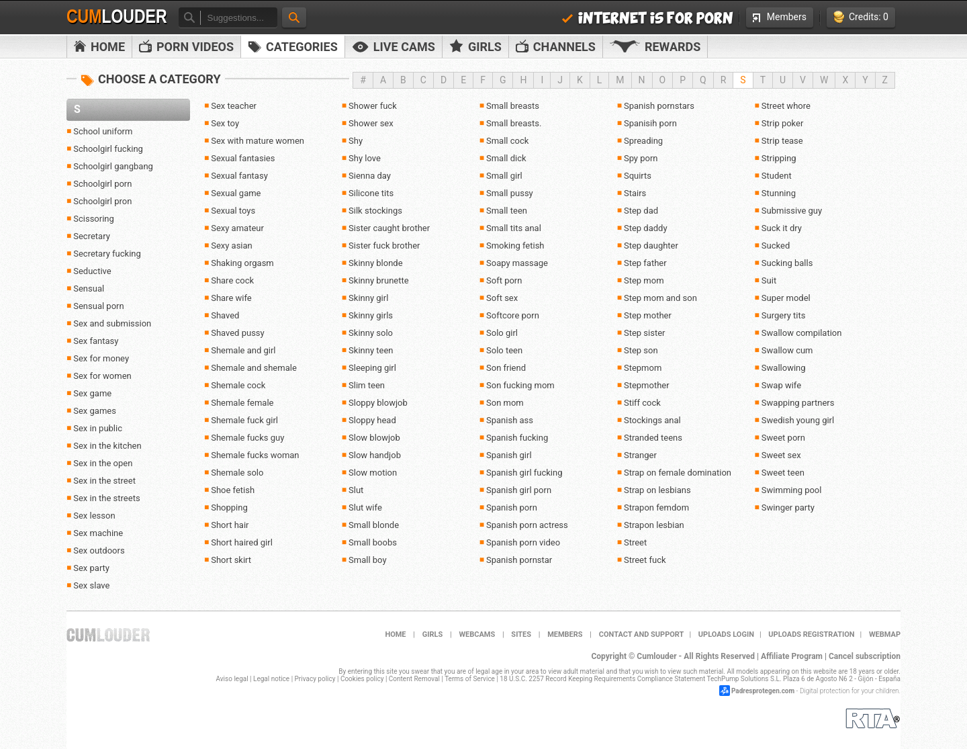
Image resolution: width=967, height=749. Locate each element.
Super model (786, 298)
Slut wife (365, 507)
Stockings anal (652, 420)
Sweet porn (783, 438)
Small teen (506, 211)
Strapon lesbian (654, 525)
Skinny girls (371, 315)
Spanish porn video (523, 542)
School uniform (102, 131)
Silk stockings (375, 211)
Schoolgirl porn (102, 184)
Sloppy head (372, 420)
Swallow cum (787, 350)
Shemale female (242, 403)
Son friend (506, 368)
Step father (645, 263)
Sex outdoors (98, 550)
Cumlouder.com (108, 635)
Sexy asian (231, 245)
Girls (475, 46)
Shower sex (371, 123)
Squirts (637, 176)
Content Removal (414, 678)
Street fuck (645, 560)
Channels (556, 47)
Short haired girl (242, 542)
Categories (293, 47)
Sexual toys (233, 211)
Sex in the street (104, 481)
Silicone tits (371, 193)
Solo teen (504, 350)
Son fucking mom (520, 385)
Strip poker (783, 123)
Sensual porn (98, 306)
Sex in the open (102, 463)
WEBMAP (885, 634)
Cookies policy (362, 678)
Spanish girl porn (518, 490)
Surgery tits (784, 315)
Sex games (94, 411)
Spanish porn (511, 507)
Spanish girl (509, 455)
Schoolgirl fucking (108, 149)
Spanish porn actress (527, 525)
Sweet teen (783, 473)
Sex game (92, 393)
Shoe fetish (233, 490)
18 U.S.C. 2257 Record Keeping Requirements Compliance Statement (602, 678)
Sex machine (98, 533)
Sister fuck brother (384, 245)
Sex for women (102, 376)
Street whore (786, 106)
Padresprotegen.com (762, 691)
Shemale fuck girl (244, 420)
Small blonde (374, 525)
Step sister (644, 333)
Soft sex (502, 298)
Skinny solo (371, 333)
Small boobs (373, 542)
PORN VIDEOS (186, 47)
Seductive (92, 271)
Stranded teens (653, 438)
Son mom (505, 403)
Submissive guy (792, 211)
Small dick (506, 158)
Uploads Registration (811, 634)
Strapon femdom (656, 507)
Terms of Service (470, 678)
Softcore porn (512, 315)
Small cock (507, 141)
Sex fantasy (95, 341)
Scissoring (93, 219)
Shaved (225, 315)
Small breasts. (513, 123)
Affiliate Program (792, 656)
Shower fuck (373, 106)
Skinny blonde (375, 263)
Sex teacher (234, 106)
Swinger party (788, 507)
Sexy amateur (237, 228)
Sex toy (225, 123)
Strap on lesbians (657, 490)
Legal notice (271, 678)
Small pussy (509, 193)
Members (780, 16)
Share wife (231, 298)
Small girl (504, 176)
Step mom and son (660, 298)
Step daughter (651, 245)
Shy (356, 141)
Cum (116, 17)
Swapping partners (798, 403)
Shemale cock (238, 385)
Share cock (232, 280)
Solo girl (502, 333)
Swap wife (781, 385)
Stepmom (642, 368)
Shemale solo (237, 473)
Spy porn (641, 158)
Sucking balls (787, 263)
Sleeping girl (372, 368)
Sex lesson (94, 516)
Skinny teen (371, 350)
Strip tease (782, 141)
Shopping (229, 507)
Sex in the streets (106, 498)
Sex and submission (112, 323)
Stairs (635, 193)
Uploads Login (726, 634)
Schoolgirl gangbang (113, 166)
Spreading (643, 141)
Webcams (477, 634)
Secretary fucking (107, 254)
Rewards (655, 47)
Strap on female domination (677, 473)
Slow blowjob (374, 438)
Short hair (229, 525)
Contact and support (641, 634)
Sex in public (97, 428)
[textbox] (238, 18)
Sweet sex (781, 455)
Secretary (91, 236)
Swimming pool (792, 490)
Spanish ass (509, 420)
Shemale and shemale (254, 368)
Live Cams (393, 47)
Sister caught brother (389, 228)
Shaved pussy (238, 333)
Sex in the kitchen (107, 446)
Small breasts (512, 106)
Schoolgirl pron (102, 201)
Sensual (88, 288)
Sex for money (101, 358)
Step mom (644, 280)
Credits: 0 (860, 17)
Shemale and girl (243, 350)
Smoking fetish (515, 245)
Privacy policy (315, 678)
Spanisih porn (650, 123)
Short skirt (231, 560)
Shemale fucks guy (247, 438)
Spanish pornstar (519, 560)
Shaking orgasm (242, 263)
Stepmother (647, 385)
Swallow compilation (802, 333)
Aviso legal (232, 678)
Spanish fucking (517, 438)
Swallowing (784, 368)
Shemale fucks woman (255, 455)
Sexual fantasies (243, 158)
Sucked (776, 245)
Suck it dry (782, 228)
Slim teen (367, 385)
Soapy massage (517, 263)
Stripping (779, 158)
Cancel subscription (865, 656)
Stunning (779, 193)
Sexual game (236, 193)
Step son (641, 350)
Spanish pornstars (659, 106)
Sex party (91, 568)
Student (777, 176)
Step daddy (645, 228)
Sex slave (91, 585)
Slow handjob (375, 455)
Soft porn (504, 280)
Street (635, 542)
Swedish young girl (798, 420)
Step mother (648, 315)
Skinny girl (368, 298)
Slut (356, 490)
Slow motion (373, 473)
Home (99, 47)
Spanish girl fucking (524, 473)
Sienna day (370, 176)
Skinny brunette (379, 280)
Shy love (365, 158)
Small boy (368, 560)
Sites (521, 634)
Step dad (641, 211)
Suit (769, 280)
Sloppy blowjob (378, 403)
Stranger (640, 455)
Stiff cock (642, 403)
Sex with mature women (257, 141)
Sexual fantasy (239, 176)
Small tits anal (513, 228)
